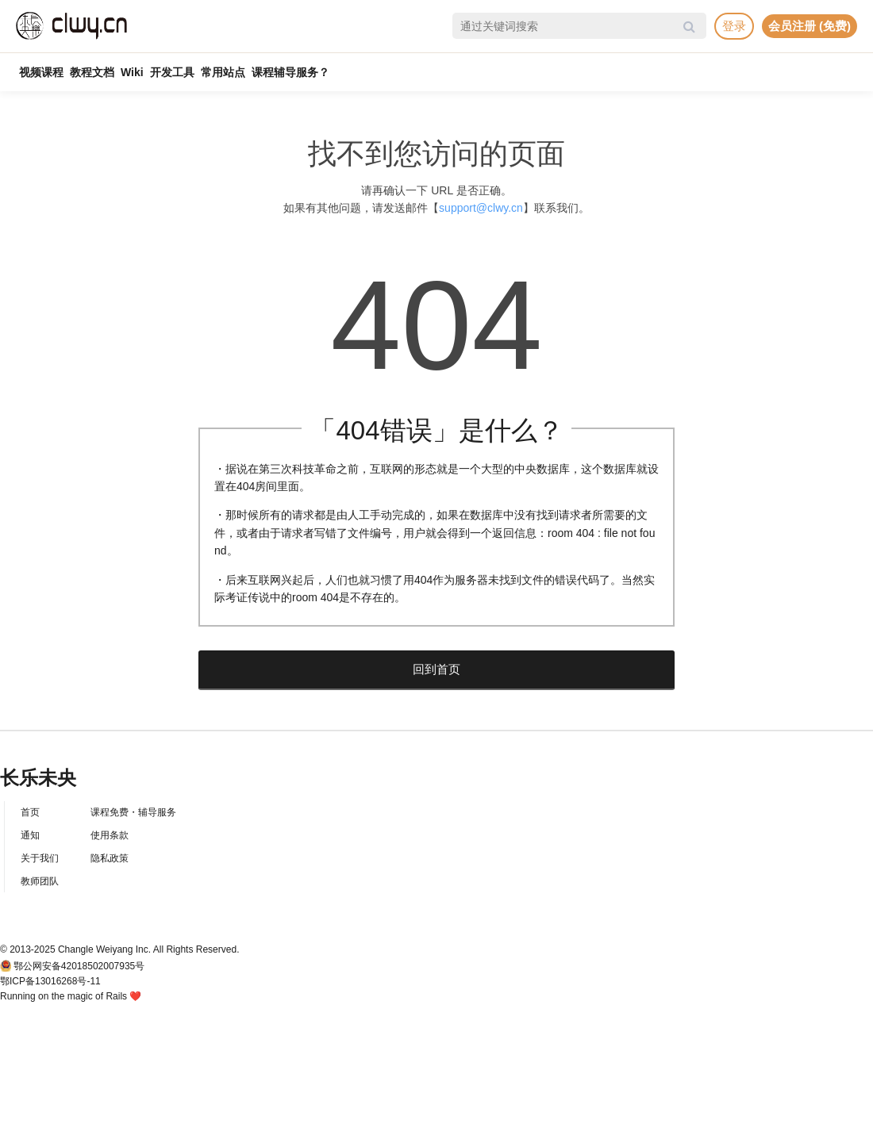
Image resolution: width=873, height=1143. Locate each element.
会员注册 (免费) (809, 26)
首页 (30, 812)
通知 (30, 835)
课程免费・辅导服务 (133, 812)
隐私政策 (109, 858)
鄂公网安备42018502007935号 (78, 966)
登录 (734, 26)
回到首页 (436, 669)
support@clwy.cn (481, 207)
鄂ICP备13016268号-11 (50, 981)
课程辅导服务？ (290, 72)
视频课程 (41, 72)
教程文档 (92, 72)
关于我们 (40, 858)
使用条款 (109, 835)
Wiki (132, 72)
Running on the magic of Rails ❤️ (70, 996)
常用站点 (223, 72)
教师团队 (40, 881)
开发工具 (172, 72)
